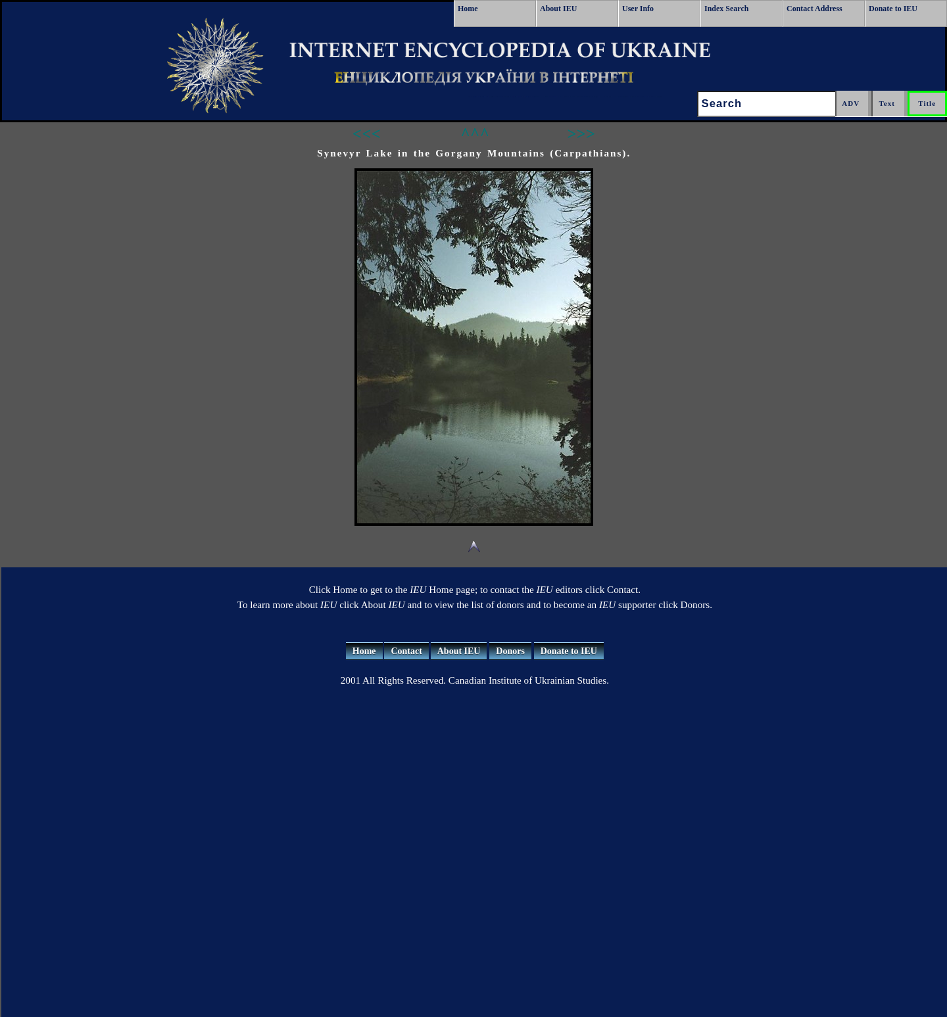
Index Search (726, 8)
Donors (510, 651)
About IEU (558, 8)
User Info (638, 8)
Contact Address (814, 8)
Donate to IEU (893, 8)
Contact (406, 651)
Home (468, 8)
